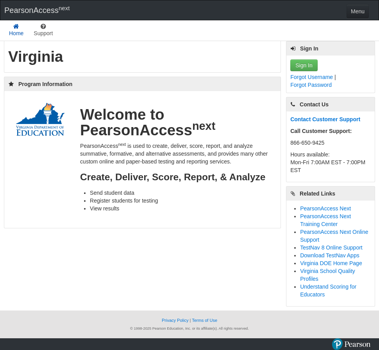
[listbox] (43, 30)
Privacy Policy (176, 320)
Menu (358, 11)
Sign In (304, 65)
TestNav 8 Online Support (331, 247)
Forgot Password (311, 85)
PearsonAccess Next (325, 208)
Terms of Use (204, 320)
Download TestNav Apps (329, 255)
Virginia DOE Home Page (331, 263)
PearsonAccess (37, 10)
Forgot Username (312, 77)
